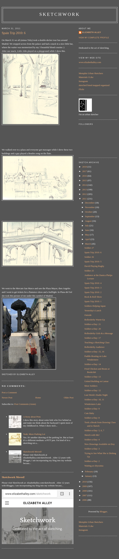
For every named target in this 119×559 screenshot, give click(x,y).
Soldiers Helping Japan (95, 306)
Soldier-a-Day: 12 (92, 390)
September (90, 216)
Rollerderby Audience (94, 347)
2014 (84, 185)
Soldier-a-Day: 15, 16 (94, 351)
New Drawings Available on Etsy (99, 444)
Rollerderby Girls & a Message (98, 333)
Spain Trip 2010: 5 (92, 261)
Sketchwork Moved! (32, 451)
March (88, 243)
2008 (84, 490)
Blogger (103, 511)
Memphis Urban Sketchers (91, 73)
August (88, 221)
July (87, 225)
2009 (84, 486)
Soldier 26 (89, 257)
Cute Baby (89, 413)
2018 (84, 166)
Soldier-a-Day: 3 (92, 448)
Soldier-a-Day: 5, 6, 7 (94, 430)
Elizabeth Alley (91, 32)
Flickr (81, 89)
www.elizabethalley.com (90, 62)
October (89, 212)
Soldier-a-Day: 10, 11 (94, 399)
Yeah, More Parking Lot (34, 434)
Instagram (83, 81)
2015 (84, 180)
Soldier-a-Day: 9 (92, 408)
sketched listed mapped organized (94, 85)
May (87, 234)
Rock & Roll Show (93, 296)
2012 (84, 194)
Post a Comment (9, 392)
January (89, 476)
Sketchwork (59, 14)
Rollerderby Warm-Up (94, 319)
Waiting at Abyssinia (93, 465)
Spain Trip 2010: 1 (92, 301)
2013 (84, 189)
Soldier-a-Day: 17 (92, 338)
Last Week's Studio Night (95, 395)
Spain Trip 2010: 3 (92, 287)
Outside (87, 315)
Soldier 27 (89, 247)
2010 (84, 481)
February (89, 471)
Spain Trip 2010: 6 (14, 33)
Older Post (69, 397)
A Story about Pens (32, 416)
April (87, 239)
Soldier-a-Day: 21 (92, 324)
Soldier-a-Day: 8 (92, 417)
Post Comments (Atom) (25, 404)
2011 (84, 198)
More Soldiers (90, 385)
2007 (84, 495)
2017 (84, 171)
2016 (84, 176)
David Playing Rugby (94, 266)
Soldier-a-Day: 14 (92, 364)
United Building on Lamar (96, 381)
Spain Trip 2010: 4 (92, 283)
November (90, 207)
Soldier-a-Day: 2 (92, 461)
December (90, 202)
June (87, 230)
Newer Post (7, 397)
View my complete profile (94, 38)
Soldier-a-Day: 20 (92, 328)
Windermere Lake (92, 404)
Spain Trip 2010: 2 (92, 292)
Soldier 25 (89, 270)
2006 (84, 500)
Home (38, 397)
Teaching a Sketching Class (96, 342)
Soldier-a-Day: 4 (92, 439)
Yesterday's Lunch (92, 310)
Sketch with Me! (92, 435)
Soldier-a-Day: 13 (92, 376)
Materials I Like (86, 77)
